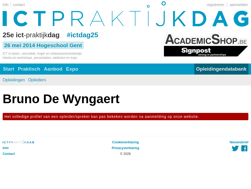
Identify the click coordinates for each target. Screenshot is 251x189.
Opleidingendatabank (221, 69)
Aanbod (53, 69)
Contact (9, 154)
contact (19, 5)
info (6, 5)
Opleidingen (14, 80)
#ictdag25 (82, 35)
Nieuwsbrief (239, 142)
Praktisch (29, 69)
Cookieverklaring (125, 142)
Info (6, 148)
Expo (72, 69)
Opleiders (37, 80)
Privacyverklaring (125, 148)
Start (8, 69)
